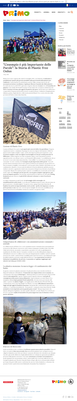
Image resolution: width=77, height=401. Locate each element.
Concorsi (61, 28)
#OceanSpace (62, 127)
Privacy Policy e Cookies (9, 397)
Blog (60, 26)
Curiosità (61, 30)
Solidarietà (62, 37)
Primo (68, 120)
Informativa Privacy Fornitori (24, 397)
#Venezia (69, 127)
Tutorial (61, 39)
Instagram (26, 391)
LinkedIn (38, 391)
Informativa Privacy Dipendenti (11, 399)
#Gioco (69, 123)
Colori (68, 117)
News (53, 12)
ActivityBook (62, 117)
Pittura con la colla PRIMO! (70, 98)
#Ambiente (62, 123)
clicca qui (61, 1)
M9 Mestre (69, 112)
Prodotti (61, 35)
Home (4, 20)
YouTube (32, 391)
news (60, 120)
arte (60, 112)
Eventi (60, 33)
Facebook (20, 391)
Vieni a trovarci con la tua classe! (71, 51)
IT (71, 5)
